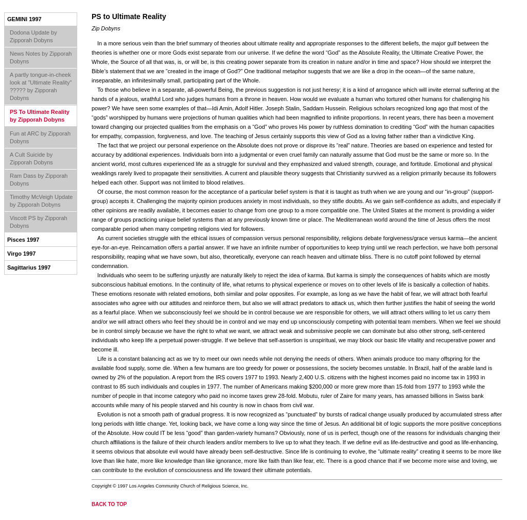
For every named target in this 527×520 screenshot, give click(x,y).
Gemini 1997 (24, 19)
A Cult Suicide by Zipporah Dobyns (31, 158)
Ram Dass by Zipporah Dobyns (39, 180)
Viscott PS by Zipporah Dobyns (38, 222)
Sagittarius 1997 (28, 267)
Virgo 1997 (21, 253)
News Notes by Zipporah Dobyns (41, 57)
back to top (109, 504)
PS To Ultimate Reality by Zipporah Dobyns (39, 116)
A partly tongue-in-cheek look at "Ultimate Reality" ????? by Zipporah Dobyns (41, 86)
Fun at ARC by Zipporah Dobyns (40, 137)
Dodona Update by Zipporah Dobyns (33, 36)
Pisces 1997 (23, 240)
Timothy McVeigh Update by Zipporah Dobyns (41, 201)
